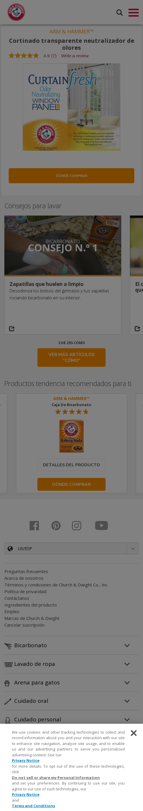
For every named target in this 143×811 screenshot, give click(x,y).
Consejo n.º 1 (63, 248)
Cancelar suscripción (24, 626)
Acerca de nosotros (24, 579)
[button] (71, 550)
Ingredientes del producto (30, 606)
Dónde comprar (71, 177)
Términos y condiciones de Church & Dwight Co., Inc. (56, 586)
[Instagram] (81, 527)
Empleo (11, 613)
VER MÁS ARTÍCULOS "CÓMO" (71, 358)
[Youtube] (102, 527)
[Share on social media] (19, 329)
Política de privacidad (25, 592)
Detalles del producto (71, 466)
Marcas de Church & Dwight (31, 619)
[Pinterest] (59, 527)
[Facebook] (38, 527)
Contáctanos (16, 599)
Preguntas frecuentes (26, 572)
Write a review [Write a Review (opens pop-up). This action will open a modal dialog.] (75, 57)
